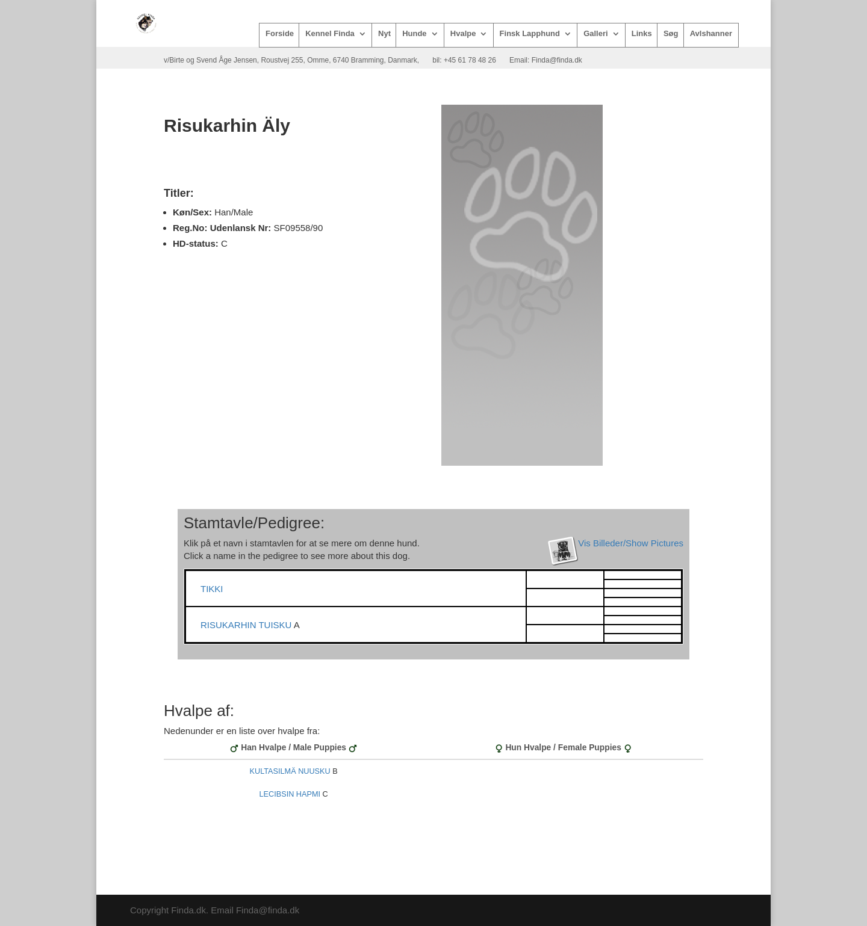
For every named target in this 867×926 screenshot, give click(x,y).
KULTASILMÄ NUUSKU (290, 771)
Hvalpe (463, 33)
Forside (280, 33)
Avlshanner (711, 33)
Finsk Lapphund (530, 33)
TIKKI (211, 589)
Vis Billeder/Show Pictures (630, 543)
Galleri (595, 33)
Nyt (384, 33)
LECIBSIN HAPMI (290, 794)
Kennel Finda (330, 33)
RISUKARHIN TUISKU (247, 625)
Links (642, 33)
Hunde (414, 33)
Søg (671, 33)
